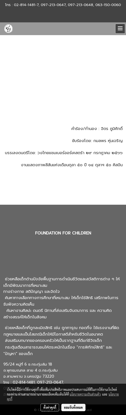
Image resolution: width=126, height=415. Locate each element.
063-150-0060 (108, 5)
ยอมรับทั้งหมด (73, 407)
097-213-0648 (80, 5)
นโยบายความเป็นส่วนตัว (85, 394)
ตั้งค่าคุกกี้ (49, 407)
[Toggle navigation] (120, 29)
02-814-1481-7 (26, 5)
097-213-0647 (53, 5)
